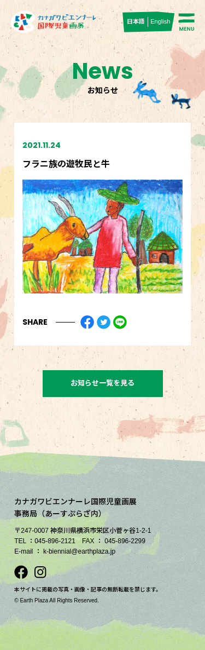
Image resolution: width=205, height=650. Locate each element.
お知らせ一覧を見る (102, 383)
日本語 (136, 21)
